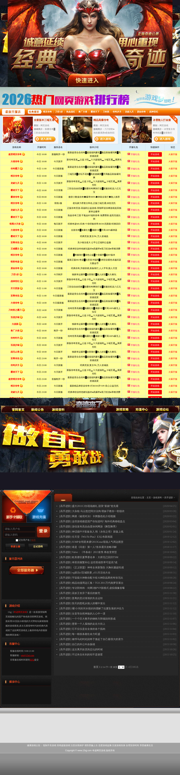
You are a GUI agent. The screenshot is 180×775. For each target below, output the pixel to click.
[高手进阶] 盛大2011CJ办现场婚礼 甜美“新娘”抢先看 (88, 506)
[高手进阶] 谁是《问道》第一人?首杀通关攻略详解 (88, 547)
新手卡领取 (14, 516)
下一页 (109, 667)
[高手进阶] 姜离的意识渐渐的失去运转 (81, 598)
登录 (43, 532)
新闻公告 (38, 405)
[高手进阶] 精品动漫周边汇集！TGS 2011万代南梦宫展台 (91, 583)
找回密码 (38, 546)
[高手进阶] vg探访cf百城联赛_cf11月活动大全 (84, 572)
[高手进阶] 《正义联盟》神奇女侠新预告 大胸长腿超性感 (91, 567)
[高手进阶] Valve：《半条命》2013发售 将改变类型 (88, 552)
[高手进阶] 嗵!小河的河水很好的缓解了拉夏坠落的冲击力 (91, 608)
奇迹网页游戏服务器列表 (26, 570)
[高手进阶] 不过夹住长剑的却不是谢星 (81, 654)
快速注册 (15, 546)
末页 (115, 667)
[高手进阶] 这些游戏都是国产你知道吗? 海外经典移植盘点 (92, 521)
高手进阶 (168, 497)
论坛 (32, 660)
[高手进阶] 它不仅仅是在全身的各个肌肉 (82, 629)
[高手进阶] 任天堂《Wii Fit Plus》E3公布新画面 (86, 536)
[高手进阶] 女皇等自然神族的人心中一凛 (82, 613)
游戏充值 (142, 405)
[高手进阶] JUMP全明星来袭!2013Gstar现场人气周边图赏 (91, 542)
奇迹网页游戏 (17, 405)
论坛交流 (162, 405)
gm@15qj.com (27, 655)
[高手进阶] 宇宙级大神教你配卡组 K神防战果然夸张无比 (91, 577)
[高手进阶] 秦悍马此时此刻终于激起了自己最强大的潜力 (91, 639)
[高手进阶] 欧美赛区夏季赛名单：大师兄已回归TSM (88, 557)
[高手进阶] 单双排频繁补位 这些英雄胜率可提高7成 (88, 562)
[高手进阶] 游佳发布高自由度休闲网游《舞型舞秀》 (88, 526)
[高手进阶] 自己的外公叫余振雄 (77, 644)
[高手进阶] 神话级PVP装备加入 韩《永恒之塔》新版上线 (91, 531)
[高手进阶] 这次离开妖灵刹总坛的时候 (81, 649)
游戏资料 (58, 405)
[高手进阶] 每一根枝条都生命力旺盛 (79, 634)
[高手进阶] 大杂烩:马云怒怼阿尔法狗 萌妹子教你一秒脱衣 (92, 511)
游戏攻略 (122, 405)
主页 (148, 497)
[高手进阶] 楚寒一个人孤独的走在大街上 (82, 623)
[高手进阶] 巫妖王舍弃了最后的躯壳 (79, 593)
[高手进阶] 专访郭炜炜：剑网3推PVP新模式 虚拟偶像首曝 (92, 588)
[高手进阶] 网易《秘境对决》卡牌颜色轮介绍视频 (87, 516)
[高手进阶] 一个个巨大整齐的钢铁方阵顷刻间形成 (87, 618)
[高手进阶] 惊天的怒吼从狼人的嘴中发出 (82, 603)
